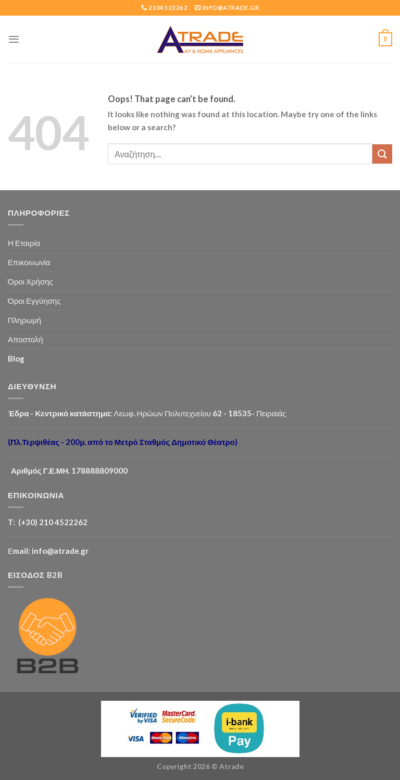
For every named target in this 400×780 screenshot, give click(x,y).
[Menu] (14, 39)
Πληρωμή (24, 320)
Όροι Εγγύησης (34, 300)
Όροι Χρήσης (30, 281)
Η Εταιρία (24, 242)
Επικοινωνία (29, 262)
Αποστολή (25, 339)
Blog (16, 358)
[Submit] (382, 154)
